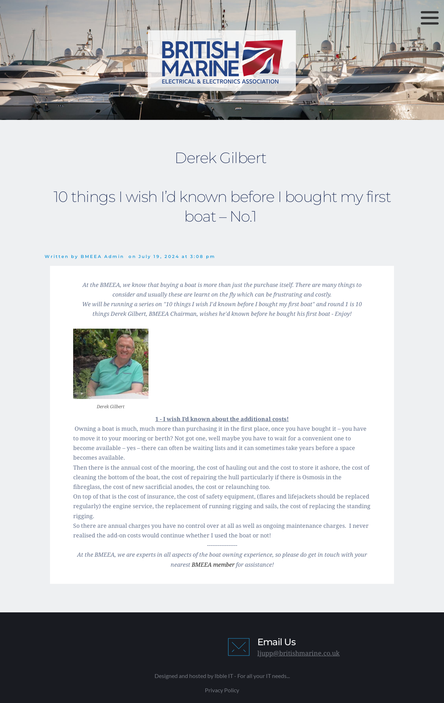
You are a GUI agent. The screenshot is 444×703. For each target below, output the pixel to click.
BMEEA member (213, 564)
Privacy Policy (222, 690)
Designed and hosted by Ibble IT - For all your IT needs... (222, 675)
